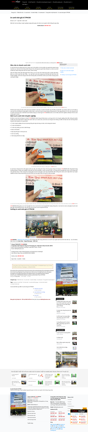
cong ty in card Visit (17, 282)
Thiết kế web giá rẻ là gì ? (32, 375)
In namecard (39, 279)
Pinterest (70, 403)
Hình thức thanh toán (32, 413)
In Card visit (25, 282)
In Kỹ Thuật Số (31, 2)
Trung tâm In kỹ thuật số (48, 279)
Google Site (70, 408)
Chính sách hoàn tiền (32, 417)
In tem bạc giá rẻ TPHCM (15, 375)
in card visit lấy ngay (33, 282)
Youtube (69, 401)
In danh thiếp (33, 279)
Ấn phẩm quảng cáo (57, 2)
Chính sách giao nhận (32, 419)
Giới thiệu (24, 4)
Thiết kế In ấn (20, 279)
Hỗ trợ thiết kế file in (27, 299)
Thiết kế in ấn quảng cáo (23, 239)
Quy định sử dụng (31, 411)
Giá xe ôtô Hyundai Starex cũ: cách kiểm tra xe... (66, 376)
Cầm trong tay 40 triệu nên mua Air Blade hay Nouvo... (49, 382)
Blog (51, 422)
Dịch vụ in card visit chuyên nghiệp (67, 71)
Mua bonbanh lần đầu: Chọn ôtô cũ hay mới (16, 382)
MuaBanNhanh (71, 406)
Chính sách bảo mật (31, 415)
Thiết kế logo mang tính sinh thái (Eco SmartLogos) (49, 376)
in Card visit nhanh (43, 282)
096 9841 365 (48, 25)
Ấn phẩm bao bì (67, 2)
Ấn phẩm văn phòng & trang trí (44, 2)
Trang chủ (24, 2)
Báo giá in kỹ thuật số (15, 299)
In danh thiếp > (34, 12)
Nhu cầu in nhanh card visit (67, 68)
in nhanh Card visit (15, 284)
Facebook (70, 399)
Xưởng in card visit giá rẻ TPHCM (68, 74)
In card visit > (28, 12)
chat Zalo (81, 414)
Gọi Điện (76, 414)
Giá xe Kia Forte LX (32, 381)
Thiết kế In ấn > (20, 12)
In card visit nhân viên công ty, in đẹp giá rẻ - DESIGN (49, 62)
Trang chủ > (13, 12)
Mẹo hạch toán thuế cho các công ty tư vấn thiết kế (66, 382)
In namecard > (42, 12)
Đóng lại (85, 408)
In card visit (26, 279)
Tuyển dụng (30, 423)
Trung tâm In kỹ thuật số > (52, 12)
